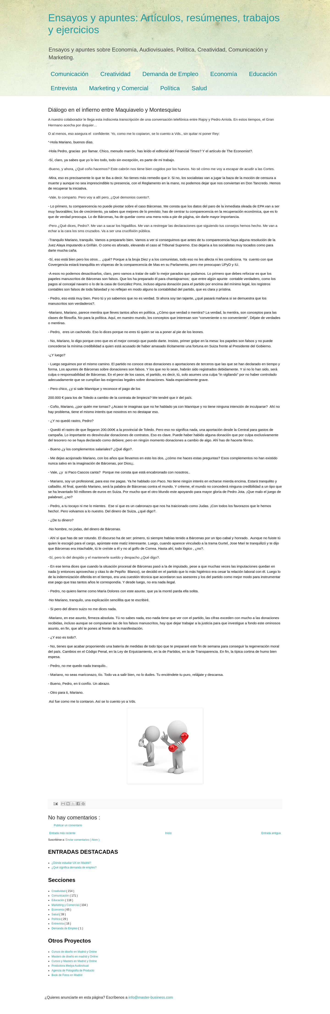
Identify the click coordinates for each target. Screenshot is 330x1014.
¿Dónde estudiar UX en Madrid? (71, 862)
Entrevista (64, 88)
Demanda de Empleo (170, 74)
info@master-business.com (151, 997)
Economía (223, 74)
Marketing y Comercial (118, 88)
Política (170, 88)
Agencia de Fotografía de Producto (73, 970)
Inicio (168, 833)
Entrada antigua (271, 833)
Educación (263, 74)
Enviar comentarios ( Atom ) (82, 839)
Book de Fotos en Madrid (67, 975)
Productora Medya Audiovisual (70, 965)
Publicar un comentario (68, 825)
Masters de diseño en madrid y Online (75, 956)
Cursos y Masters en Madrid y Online (74, 961)
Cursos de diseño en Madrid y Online (74, 951)
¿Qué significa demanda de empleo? (74, 867)
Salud (199, 88)
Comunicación (69, 74)
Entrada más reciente (62, 833)
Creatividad (115, 74)
